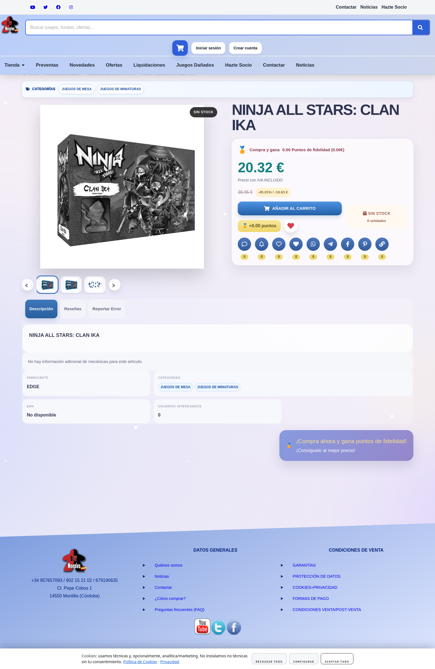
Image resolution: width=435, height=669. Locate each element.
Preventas (47, 65)
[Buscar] (420, 27)
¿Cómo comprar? (170, 598)
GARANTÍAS (304, 565)
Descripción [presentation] (41, 308)
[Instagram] (71, 7)
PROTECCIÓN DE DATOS (316, 576)
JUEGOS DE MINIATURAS (120, 89)
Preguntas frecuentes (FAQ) (179, 609)
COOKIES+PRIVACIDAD (315, 587)
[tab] (41, 309)
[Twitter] (45, 7)
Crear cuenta (245, 48)
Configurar (303, 661)
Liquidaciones (149, 65)
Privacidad (169, 661)
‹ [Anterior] (28, 284)
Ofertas (114, 65)
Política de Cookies (140, 661)
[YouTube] (32, 7)
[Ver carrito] (180, 48)
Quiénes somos (169, 565)
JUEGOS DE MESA (77, 89)
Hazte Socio (394, 7)
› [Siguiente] (115, 284)
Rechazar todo (269, 661)
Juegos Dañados (195, 65)
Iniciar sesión (208, 48)
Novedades (82, 65)
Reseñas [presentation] (73, 308)
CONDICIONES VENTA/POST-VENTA (327, 609)
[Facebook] (58, 7)
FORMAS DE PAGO (311, 598)
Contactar (346, 7)
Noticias (369, 7)
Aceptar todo (337, 661)
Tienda (14, 65)
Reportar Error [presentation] (106, 308)
